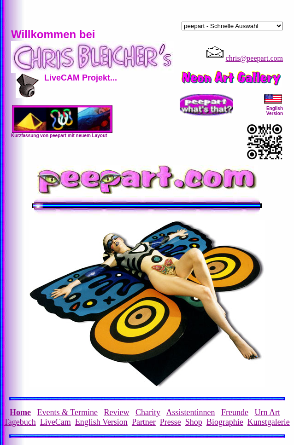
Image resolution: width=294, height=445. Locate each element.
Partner (144, 422)
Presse (170, 422)
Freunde (234, 412)
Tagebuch (20, 422)
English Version (101, 422)
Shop (193, 422)
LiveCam (55, 422)
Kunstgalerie (268, 422)
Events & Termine (67, 412)
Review (116, 412)
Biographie (224, 422)
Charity (147, 412)
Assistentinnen (190, 412)
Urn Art (267, 412)
